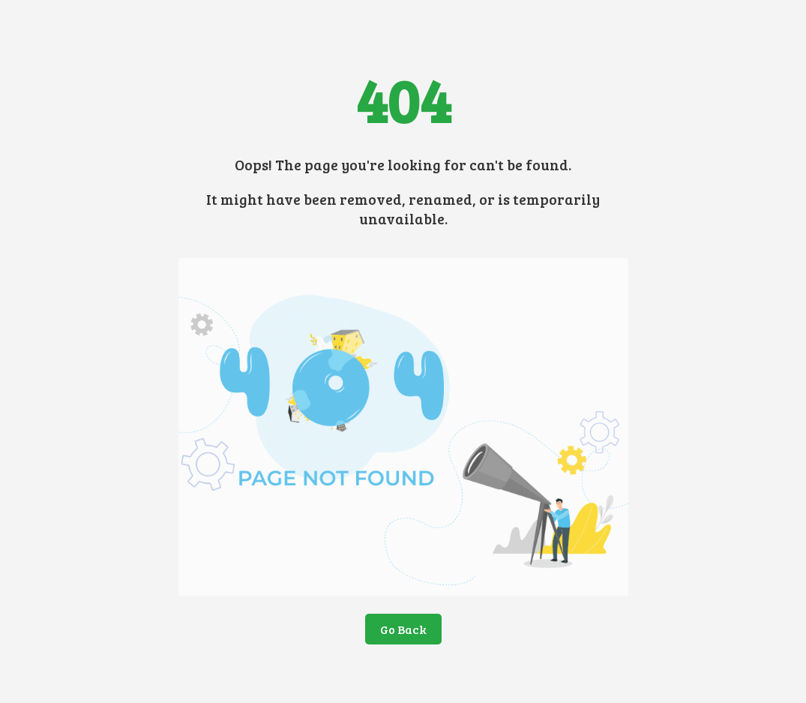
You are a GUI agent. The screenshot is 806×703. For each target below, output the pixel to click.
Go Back (403, 629)
